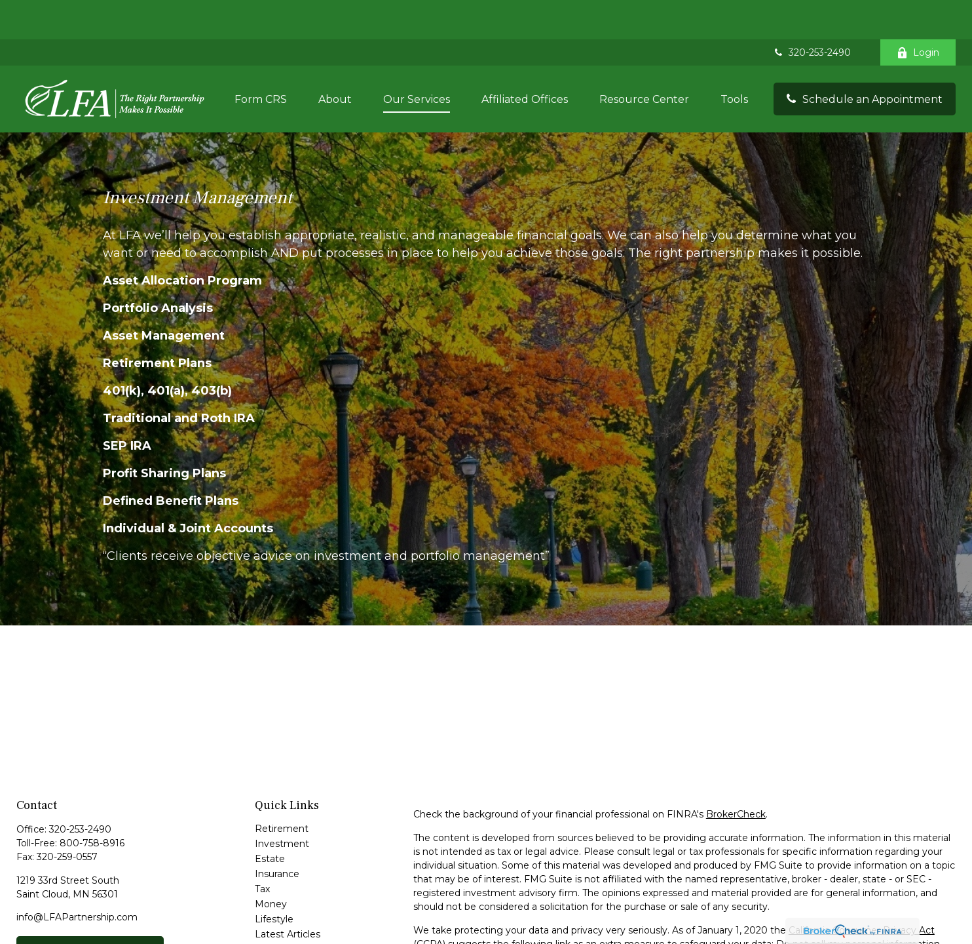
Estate (270, 819)
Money (271, 865)
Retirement (281, 789)
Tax (262, 850)
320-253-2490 (811, 13)
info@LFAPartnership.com (77, 878)
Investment (282, 804)
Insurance (277, 834)
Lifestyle (274, 880)
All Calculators (286, 925)
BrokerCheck (736, 775)
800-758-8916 (92, 804)
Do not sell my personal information (858, 905)
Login (918, 13)
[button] (261, 59)
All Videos (277, 910)
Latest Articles (287, 895)
